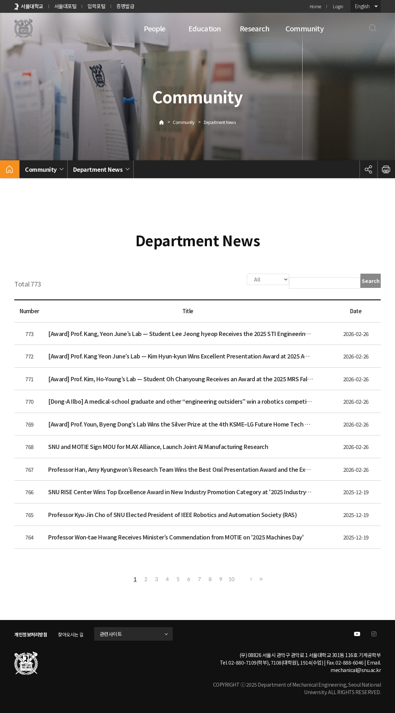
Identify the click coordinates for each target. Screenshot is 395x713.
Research (254, 28)
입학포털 (96, 6)
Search (371, 280)
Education (204, 28)
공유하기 (368, 169)
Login (338, 6)
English (362, 6)
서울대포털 (65, 6)
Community (304, 28)
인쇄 (386, 169)
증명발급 (125, 6)
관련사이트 (118, 633)
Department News (220, 122)
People (154, 28)
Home (315, 6)
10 (231, 578)
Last (260, 578)
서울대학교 (32, 6)
